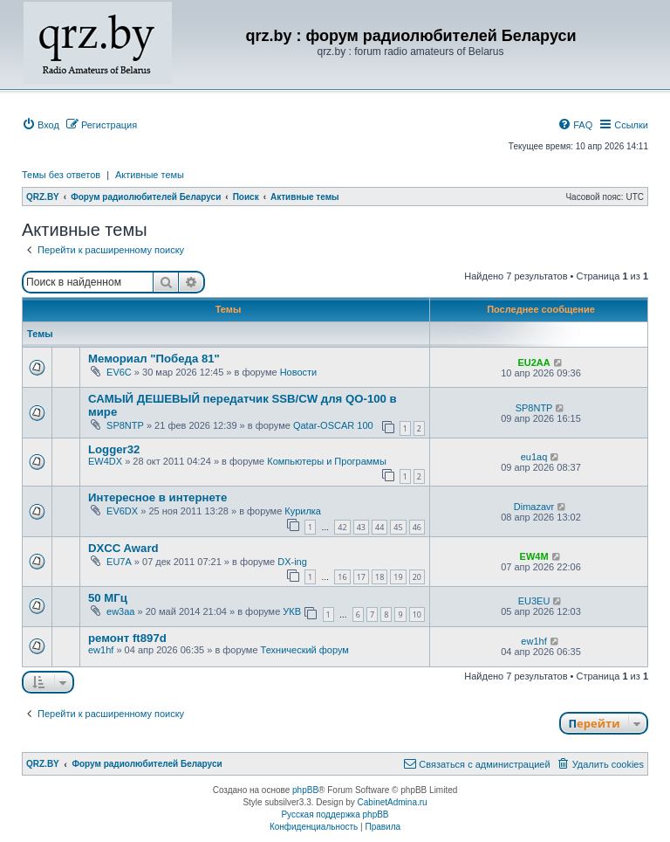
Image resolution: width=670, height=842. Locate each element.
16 (342, 577)
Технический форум (305, 650)
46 (417, 527)
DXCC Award (123, 548)
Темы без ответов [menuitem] (61, 174)
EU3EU (534, 601)
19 (397, 577)
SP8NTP (125, 425)
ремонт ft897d (127, 638)
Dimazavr (534, 506)
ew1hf (100, 650)
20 (417, 577)
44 (379, 527)
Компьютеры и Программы (326, 461)
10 (417, 614)
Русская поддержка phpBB (334, 814)
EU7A (119, 561)
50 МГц (107, 597)
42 (342, 527)
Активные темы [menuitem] (149, 174)
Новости (299, 372)
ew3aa (120, 611)
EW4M (534, 556)
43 (361, 527)
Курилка (302, 511)
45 (397, 527)
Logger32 (114, 449)
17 (361, 577)
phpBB (305, 790)
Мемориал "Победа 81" (154, 358)
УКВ (292, 611)
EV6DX (122, 511)
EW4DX (105, 461)
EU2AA (533, 362)
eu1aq (534, 457)
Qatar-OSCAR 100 (333, 425)
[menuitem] (40, 124)
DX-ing (292, 561)
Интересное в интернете (157, 497)
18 (379, 577)
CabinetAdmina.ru (392, 802)
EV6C (119, 372)
